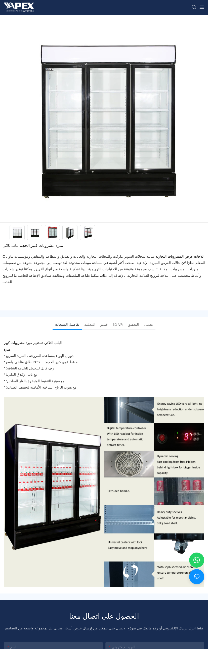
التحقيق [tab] (133, 325)
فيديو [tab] (104, 325)
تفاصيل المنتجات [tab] (67, 325)
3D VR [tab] (118, 325)
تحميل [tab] (148, 325)
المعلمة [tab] (89, 325)
